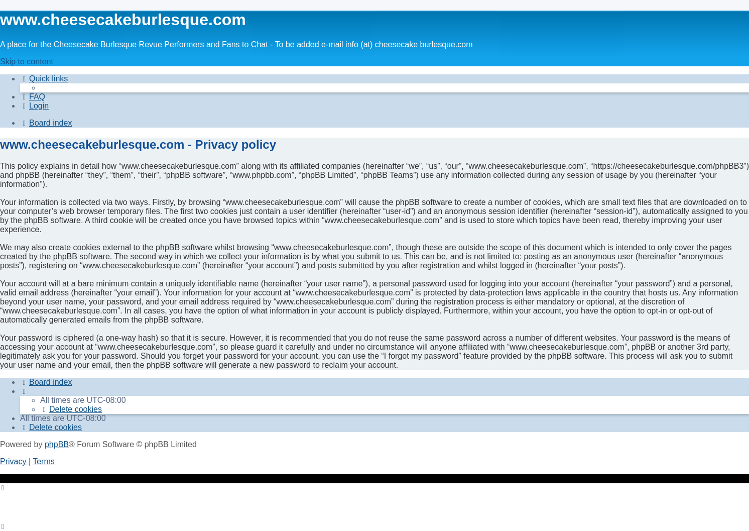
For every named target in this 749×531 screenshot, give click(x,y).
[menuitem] (32, 96)
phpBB (57, 444)
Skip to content (26, 61)
